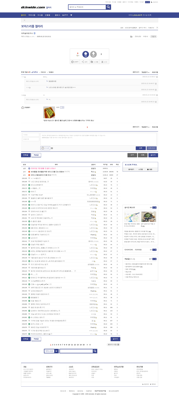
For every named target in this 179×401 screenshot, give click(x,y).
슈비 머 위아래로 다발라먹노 (39, 218)
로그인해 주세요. (131, 165)
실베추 (74, 62)
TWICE (48, 377)
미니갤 (114, 2)
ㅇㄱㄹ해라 (33, 178)
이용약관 (89, 391)
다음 (87, 345)
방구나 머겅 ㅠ (34, 324)
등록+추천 (151, 148)
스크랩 (131, 37)
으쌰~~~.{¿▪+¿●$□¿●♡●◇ (39, 284)
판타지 (138, 373)
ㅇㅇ (31, 201)
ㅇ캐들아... (33, 188)
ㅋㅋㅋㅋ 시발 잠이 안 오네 (39, 231)
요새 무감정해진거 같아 (37, 241)
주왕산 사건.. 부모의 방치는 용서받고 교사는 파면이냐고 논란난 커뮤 (140, 234)
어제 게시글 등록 (140, 15)
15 (84, 345)
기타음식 (116, 377)
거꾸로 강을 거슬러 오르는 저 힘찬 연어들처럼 (45, 321)
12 (75, 345)
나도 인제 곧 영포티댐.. (37, 182)
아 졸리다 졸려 (34, 221)
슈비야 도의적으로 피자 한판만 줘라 (42, 208)
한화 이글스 (72, 371)
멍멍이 (116, 369)
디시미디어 (129, 250)
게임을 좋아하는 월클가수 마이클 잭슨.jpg (137, 231)
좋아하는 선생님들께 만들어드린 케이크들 (139, 264)
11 (72, 345)
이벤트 (136, 2)
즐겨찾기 (131, 169)
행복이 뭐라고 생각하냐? (38, 304)
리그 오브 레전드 (28, 369)
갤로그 (125, 2)
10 (69, 345)
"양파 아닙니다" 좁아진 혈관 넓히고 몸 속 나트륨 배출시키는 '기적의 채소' (68, 120)
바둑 (92, 375)
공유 (84, 62)
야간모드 (154, 2)
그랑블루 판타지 (28, 371)
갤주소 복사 (142, 28)
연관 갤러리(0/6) (131, 28)
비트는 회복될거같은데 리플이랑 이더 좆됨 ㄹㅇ (46, 251)
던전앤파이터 (27, 377)
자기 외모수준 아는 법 (37, 264)
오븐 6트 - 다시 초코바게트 (134, 274)
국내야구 (71, 369)
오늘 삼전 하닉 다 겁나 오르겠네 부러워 (43, 314)
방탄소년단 (49, 375)
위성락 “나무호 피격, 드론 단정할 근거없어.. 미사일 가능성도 (140, 236)
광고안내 (80, 391)
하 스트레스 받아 (35, 317)
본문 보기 (136, 72)
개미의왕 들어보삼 (36, 268)
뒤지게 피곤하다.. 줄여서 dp (39, 334)
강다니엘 (49, 373)
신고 (104, 62)
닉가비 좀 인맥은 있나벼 (38, 331)
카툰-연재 (139, 375)
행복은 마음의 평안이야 (37, 294)
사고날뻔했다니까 (35, 281)
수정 (132, 155)
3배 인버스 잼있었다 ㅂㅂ (38, 228)
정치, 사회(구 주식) (97, 369)
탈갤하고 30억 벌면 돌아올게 (39, 198)
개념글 (36, 155)
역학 (92, 377)
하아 (31, 192)
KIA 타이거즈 (72, 373)
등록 (140, 148)
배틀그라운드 (27, 373)
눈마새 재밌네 (34, 291)
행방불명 (32, 297)
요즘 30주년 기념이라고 (37, 235)
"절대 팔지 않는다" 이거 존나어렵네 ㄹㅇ (43, 258)
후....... (31, 274)
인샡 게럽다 (33, 301)
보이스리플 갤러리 (32, 26)
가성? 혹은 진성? (35, 195)
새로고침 (155, 72)
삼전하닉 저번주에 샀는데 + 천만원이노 (43, 311)
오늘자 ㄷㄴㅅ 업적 (36, 254)
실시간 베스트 (130, 207)
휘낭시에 (128, 272)
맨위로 (153, 384)
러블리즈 (49, 371)
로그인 (147, 2)
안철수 (93, 373)
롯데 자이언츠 (73, 375)
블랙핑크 (49, 369)
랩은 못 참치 (33, 307)
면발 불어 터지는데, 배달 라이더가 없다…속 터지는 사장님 (140, 242)
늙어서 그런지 (34, 215)
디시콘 (142, 2)
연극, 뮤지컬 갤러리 (142, 371)
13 (78, 345)
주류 (115, 375)
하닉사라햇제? (34, 185)
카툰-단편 (139, 377)
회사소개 (63, 391)
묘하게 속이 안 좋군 (36, 211)
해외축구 (71, 377)
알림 (149, 169)
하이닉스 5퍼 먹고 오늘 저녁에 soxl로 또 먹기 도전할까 (48, 205)
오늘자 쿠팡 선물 (35, 244)
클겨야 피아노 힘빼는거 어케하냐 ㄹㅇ (42, 248)
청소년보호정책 (114, 391)
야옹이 (116, 371)
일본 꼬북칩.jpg (130, 269)
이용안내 (151, 28)
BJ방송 (65, 15)
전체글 (25, 155)
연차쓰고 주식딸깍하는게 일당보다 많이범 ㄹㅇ (45, 278)
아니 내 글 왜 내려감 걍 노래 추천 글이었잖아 (45, 261)
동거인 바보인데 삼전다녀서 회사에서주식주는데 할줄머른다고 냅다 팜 (51, 271)
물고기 (116, 373)
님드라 (32, 238)
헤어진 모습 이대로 (36, 327)
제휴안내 (72, 391)
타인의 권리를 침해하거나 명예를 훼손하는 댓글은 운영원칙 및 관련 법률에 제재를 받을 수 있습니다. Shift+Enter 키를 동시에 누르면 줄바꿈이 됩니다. (74, 136)
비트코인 (94, 371)
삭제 (157, 77)
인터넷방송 (140, 369)
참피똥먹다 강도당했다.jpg (134, 266)
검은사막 (26, 375)
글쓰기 (153, 155)
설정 (121, 28)
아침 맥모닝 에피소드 (132, 277)
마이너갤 (108, 2)
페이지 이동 (113, 345)
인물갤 (119, 2)
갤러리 (23, 15)
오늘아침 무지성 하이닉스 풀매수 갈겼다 (43, 225)
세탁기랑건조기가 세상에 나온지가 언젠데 (44, 288)
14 (81, 345)
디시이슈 (138, 250)
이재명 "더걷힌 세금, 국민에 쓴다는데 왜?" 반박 (139, 239)
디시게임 (130, 2)
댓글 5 (153, 36)
